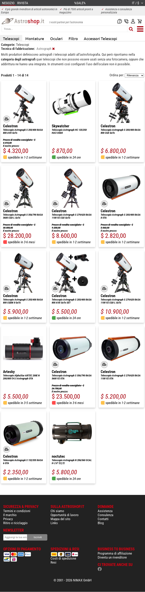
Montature (34, 38)
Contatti (103, 519)
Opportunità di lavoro (65, 515)
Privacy (8, 519)
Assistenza (105, 511)
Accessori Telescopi (100, 38)
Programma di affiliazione (115, 553)
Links (54, 523)
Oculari (56, 38)
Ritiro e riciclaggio (15, 523)
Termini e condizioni (16, 511)
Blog (101, 523)
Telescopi (11, 38)
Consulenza (105, 515)
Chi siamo (57, 511)
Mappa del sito (60, 519)
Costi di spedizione (63, 558)
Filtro (73, 38)
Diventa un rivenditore (112, 557)
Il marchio (10, 515)
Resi (53, 562)
